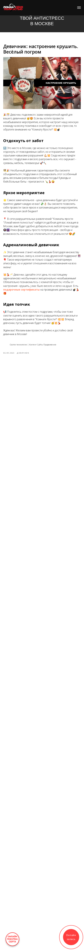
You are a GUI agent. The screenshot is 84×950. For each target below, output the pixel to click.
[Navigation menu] (79, 7)
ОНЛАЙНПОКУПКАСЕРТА (12, 939)
